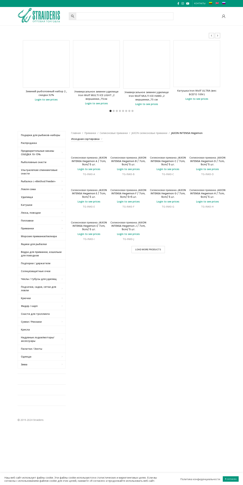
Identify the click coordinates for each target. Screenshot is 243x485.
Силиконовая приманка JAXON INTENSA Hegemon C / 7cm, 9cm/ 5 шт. (168, 161)
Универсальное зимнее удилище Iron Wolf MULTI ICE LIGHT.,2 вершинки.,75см (96, 95)
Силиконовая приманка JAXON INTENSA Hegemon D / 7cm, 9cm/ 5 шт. (207, 161)
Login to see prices (46, 99)
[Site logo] (42, 15)
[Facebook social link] (178, 3)
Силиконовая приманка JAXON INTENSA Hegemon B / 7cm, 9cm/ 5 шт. (128, 161)
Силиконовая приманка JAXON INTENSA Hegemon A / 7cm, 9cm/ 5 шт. (89, 161)
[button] (217, 35)
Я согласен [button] (231, 478)
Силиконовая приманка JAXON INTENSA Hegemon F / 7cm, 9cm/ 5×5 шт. (128, 193)
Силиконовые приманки (114, 133)
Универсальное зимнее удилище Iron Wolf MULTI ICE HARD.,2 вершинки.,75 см (146, 95)
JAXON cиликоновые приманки (149, 133)
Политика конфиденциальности (200, 479)
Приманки (90, 133)
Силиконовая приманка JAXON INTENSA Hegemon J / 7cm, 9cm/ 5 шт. (128, 226)
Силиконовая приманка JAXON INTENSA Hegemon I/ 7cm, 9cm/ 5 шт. (89, 226)
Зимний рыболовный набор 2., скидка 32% (46, 93)
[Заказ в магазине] (87, 139)
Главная (76, 133)
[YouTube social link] (188, 3)
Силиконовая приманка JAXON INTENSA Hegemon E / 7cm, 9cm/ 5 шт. (89, 193)
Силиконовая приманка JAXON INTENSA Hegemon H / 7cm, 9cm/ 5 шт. (207, 193)
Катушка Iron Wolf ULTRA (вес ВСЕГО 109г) (197, 92)
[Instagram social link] (182, 3)
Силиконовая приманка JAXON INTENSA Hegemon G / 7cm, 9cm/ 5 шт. (168, 193)
